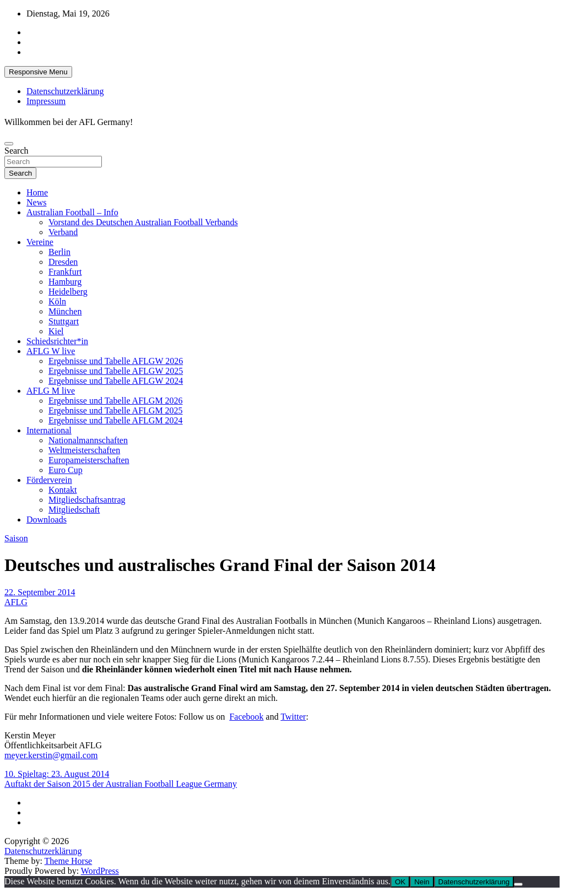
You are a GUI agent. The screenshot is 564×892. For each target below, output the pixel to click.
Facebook (246, 716)
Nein (421, 882)
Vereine (39, 242)
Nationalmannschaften (88, 440)
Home (37, 192)
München (65, 311)
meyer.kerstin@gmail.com (50, 755)
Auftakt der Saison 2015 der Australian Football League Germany (120, 783)
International (49, 430)
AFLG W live (50, 351)
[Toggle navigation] (8, 143)
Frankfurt (65, 271)
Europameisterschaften (88, 460)
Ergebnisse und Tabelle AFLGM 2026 (115, 400)
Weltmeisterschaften (84, 450)
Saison (16, 538)
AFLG (16, 602)
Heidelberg (68, 291)
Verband (63, 232)
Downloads (46, 519)
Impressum (46, 101)
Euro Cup (65, 470)
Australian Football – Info (72, 212)
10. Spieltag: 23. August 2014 (56, 774)
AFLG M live (50, 390)
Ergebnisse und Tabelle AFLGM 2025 (115, 410)
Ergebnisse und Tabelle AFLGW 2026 (115, 361)
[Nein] (518, 884)
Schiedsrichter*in (57, 341)
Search (16, 150)
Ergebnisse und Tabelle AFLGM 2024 (115, 420)
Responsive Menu (38, 72)
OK (400, 882)
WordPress (100, 870)
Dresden (63, 261)
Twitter (293, 716)
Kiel (56, 331)
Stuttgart (63, 321)
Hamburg (65, 281)
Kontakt (62, 489)
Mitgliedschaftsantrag (87, 499)
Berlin (59, 252)
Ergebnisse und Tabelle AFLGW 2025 (115, 371)
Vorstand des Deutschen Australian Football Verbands (143, 222)
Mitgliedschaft (74, 509)
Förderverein (49, 480)
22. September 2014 (39, 592)
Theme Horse (69, 861)
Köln (57, 301)
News (36, 202)
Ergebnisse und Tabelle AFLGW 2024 (115, 380)
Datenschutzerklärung (65, 91)
